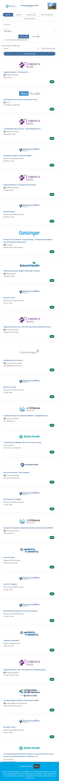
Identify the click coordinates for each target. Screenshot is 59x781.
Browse (18, 15)
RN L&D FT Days (9, 297)
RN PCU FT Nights (10, 584)
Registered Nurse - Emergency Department (20, 185)
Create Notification (48, 48)
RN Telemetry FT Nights (13, 499)
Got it (37, 766)
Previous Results (29, 54)
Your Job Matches (47, 15)
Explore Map (31, 15)
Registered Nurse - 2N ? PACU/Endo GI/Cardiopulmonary (24, 670)
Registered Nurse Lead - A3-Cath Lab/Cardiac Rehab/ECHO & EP (27, 327)
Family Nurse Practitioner (13, 360)
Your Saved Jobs (29, 19)
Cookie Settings (26, 766)
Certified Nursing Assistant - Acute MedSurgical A (22, 129)
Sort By (5, 48)
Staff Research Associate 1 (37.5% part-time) (20, 99)
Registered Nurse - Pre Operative (16, 72)
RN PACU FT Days (10, 387)
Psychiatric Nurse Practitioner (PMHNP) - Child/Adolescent (26, 416)
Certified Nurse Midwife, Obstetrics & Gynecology (22, 442)
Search (8, 15)
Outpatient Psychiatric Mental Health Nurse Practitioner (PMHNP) (28, 528)
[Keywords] (29, 24)
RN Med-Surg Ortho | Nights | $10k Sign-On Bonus (22, 271)
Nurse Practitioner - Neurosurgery (16, 472)
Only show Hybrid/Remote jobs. (16, 40)
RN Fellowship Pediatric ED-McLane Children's (21, 611)
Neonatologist (9, 557)
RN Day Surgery (9, 211)
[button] (36, 37)
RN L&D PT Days (9, 727)
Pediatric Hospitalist (11, 640)
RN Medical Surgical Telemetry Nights (18, 155)
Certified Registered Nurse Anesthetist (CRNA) (21, 700)
